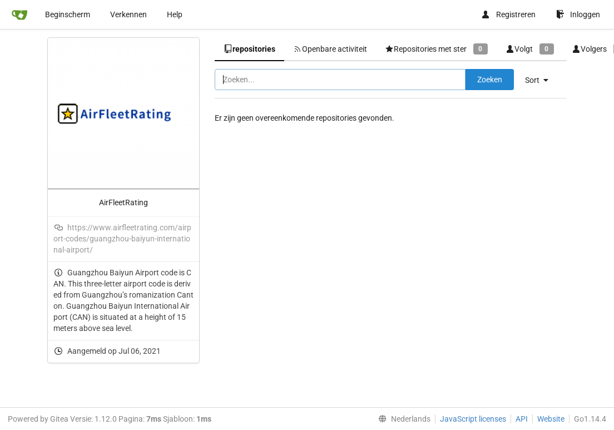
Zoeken (489, 79)
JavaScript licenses (473, 418)
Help (174, 14)
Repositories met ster (436, 48)
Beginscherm (67, 14)
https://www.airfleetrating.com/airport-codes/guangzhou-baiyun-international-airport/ (122, 238)
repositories (249, 49)
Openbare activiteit (330, 49)
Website (551, 418)
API (522, 418)
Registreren (508, 14)
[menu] (541, 80)
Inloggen (578, 14)
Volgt (530, 48)
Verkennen (128, 14)
